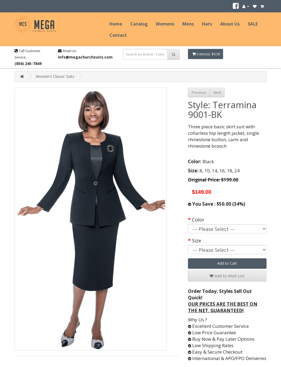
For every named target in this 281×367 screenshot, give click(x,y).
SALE (253, 24)
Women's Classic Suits (55, 76)
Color (198, 219)
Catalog (139, 24)
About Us (230, 24)
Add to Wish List (227, 275)
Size (196, 240)
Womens (165, 24)
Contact (118, 35)
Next (217, 92)
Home (115, 24)
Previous (199, 92)
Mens (188, 24)
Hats (207, 24)
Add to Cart (227, 263)
